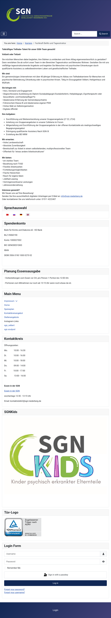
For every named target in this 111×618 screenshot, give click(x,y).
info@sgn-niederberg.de (72, 196)
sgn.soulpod (9, 329)
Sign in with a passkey (55, 575)
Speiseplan (9, 309)
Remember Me (13, 568)
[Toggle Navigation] (4, 34)
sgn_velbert (9, 325)
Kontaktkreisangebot (13, 313)
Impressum (9, 301)
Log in (55, 583)
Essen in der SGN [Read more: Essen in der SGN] (12, 391)
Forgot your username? (14, 592)
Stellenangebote (11, 317)
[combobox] (84, 34)
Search (103, 34)
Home (7, 305)
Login (55, 610)
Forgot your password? (14, 589)
